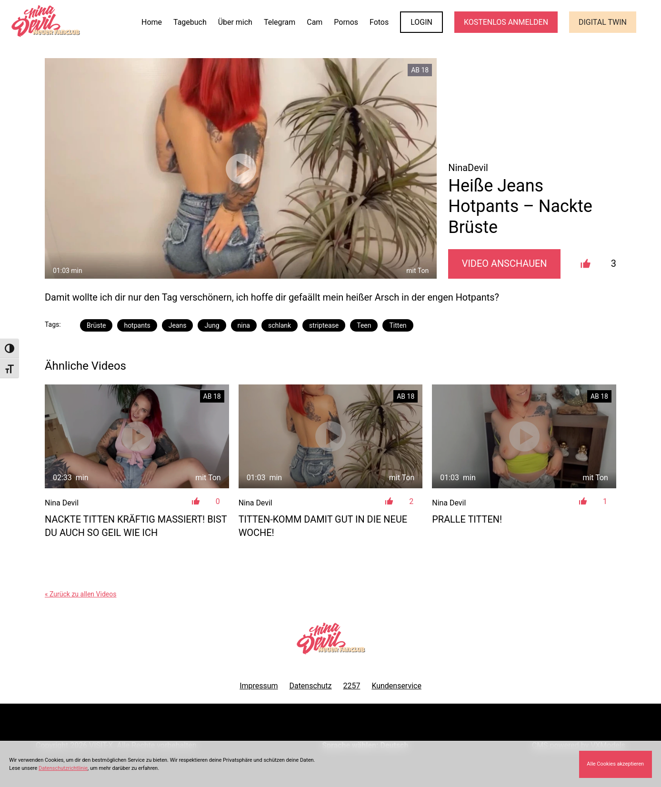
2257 (352, 685)
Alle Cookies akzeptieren (615, 764)
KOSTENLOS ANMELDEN (506, 22)
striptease (324, 325)
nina (244, 325)
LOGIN (421, 22)
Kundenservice (396, 685)
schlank (279, 325)
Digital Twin (603, 22)
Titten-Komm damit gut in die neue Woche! (323, 526)
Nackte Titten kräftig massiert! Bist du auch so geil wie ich (136, 526)
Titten (397, 325)
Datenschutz (310, 685)
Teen (364, 325)
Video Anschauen (504, 263)
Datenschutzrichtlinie (63, 768)
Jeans (178, 325)
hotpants (137, 325)
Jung (211, 325)
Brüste (96, 325)
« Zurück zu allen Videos (80, 594)
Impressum (259, 685)
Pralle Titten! (467, 519)
